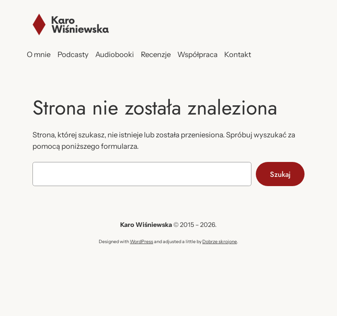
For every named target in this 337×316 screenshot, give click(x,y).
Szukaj (280, 174)
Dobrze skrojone (219, 241)
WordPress (141, 241)
